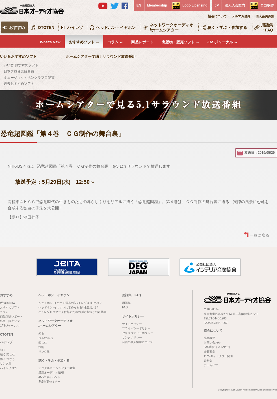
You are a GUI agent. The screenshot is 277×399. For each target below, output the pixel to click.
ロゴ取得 (267, 5)
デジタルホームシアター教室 (56, 368)
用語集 (126, 302)
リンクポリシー (132, 337)
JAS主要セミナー (49, 381)
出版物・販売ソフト (178, 42)
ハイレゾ (75, 27)
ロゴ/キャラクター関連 (218, 356)
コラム (112, 42)
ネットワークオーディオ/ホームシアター (171, 27)
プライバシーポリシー (136, 328)
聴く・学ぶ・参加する (227, 27)
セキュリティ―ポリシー (137, 332)
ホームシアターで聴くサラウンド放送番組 (101, 56)
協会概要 (209, 338)
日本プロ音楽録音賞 (19, 71)
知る (3, 349)
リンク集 (5, 363)
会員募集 (209, 351)
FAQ (125, 307)
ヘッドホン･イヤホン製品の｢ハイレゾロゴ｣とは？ (70, 302)
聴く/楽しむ (7, 354)
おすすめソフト (82, 42)
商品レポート (142, 42)
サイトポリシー (133, 316)
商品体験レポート (11, 316)
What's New (50, 42)
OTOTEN (46, 27)
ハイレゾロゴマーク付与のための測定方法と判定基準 (72, 311)
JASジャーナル (220, 42)
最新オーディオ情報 (51, 372)
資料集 (208, 360)
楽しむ (42, 342)
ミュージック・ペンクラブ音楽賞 (29, 78)
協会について (217, 16)
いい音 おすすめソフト (21, 65)
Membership (157, 5)
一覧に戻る (259, 235)
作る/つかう (7, 358)
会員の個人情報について (137, 341)
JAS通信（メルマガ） (217, 347)
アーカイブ (211, 365)
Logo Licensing (194, 5)
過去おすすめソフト (19, 84)
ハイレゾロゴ (8, 368)
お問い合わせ (212, 342)
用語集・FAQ (267, 27)
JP (217, 5)
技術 (41, 347)
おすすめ (17, 27)
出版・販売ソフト (11, 321)
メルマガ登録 (241, 16)
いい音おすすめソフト (18, 56)
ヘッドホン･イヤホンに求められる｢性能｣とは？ (68, 307)
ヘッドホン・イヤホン (116, 27)
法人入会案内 (235, 5)
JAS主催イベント (49, 377)
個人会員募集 (265, 16)
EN (139, 5)
